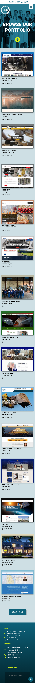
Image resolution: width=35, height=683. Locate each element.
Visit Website (8, 83)
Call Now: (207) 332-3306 (18, 2)
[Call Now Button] (30, 679)
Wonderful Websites (9, 13)
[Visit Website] (3, 83)
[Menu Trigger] (31, 6)
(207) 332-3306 (11, 638)
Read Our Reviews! (12, 640)
